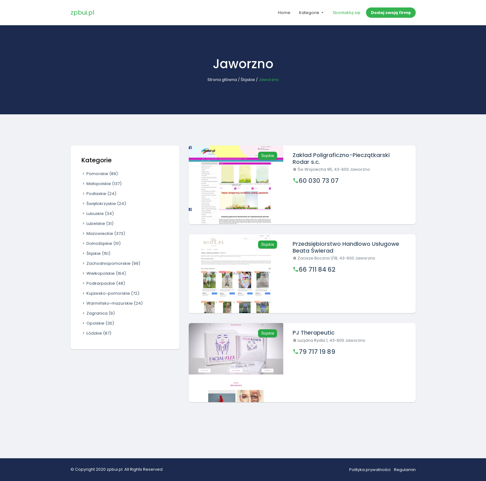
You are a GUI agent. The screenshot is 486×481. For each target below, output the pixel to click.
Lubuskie (97, 214)
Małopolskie (101, 184)
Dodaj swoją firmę (391, 13)
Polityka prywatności (370, 470)
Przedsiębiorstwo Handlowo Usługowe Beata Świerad (346, 247)
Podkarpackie (103, 283)
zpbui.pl (82, 12)
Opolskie (97, 323)
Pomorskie (99, 174)
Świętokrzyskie (103, 204)
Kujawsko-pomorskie (110, 293)
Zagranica (98, 313)
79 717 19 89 (317, 351)
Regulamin (405, 470)
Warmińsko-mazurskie (112, 303)
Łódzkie (96, 333)
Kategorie (309, 13)
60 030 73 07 (319, 180)
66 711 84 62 (317, 269)
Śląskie (248, 80)
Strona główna (222, 80)
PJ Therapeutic (314, 332)
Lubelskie (97, 223)
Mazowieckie (103, 233)
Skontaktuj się (346, 13)
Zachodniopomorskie (110, 263)
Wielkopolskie (103, 273)
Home (284, 13)
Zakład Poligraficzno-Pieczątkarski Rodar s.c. (341, 158)
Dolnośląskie (101, 243)
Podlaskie (98, 194)
